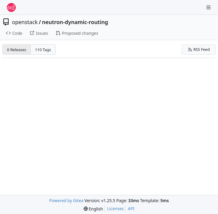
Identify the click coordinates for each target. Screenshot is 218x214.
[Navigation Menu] (209, 7)
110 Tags (43, 49)
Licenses (115, 208)
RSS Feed (199, 49)
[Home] (11, 7)
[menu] (93, 209)
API (131, 208)
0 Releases (16, 49)
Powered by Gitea (66, 200)
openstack (25, 22)
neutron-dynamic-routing (75, 22)
